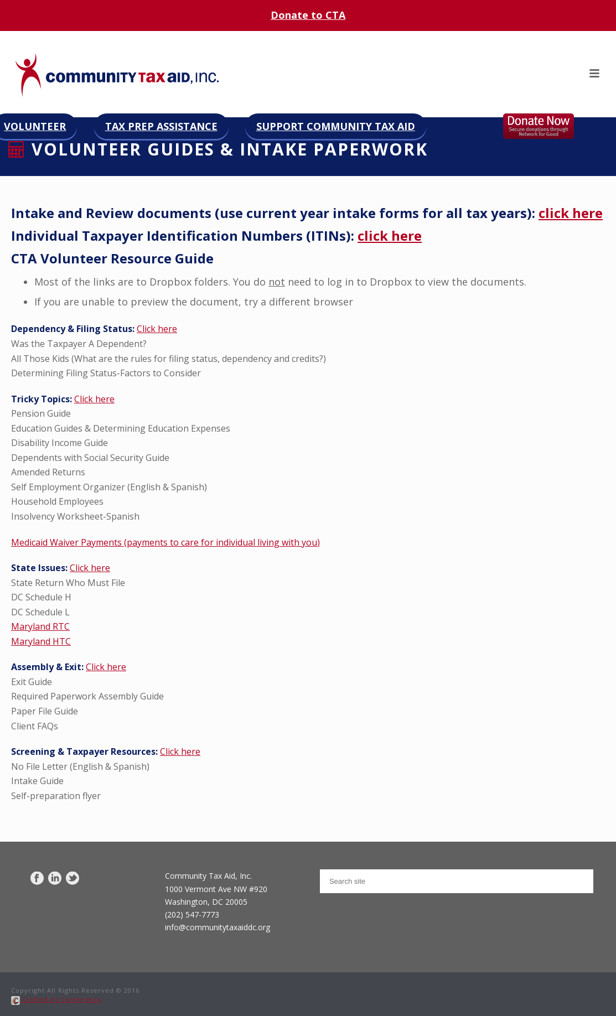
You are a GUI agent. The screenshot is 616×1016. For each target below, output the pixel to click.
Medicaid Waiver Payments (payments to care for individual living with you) (165, 542)
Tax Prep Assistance (161, 126)
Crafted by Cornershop (56, 999)
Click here (157, 329)
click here (571, 213)
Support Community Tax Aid (335, 126)
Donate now (550, 126)
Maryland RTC (40, 626)
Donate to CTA (308, 15)
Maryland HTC (41, 641)
